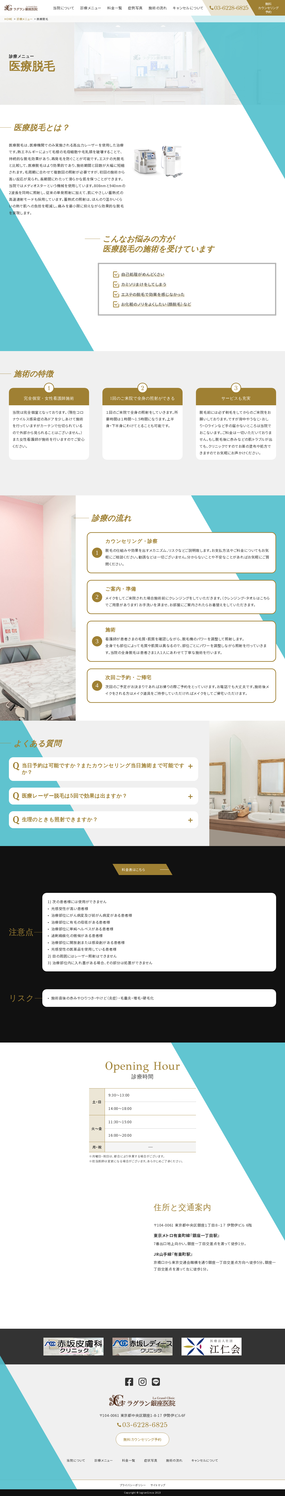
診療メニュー (25, 19)
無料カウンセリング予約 (142, 1439)
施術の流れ (174, 1460)
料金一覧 (128, 1460)
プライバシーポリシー (133, 1485)
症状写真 (150, 1460)
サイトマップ (158, 1485)
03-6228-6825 (145, 1425)
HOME (8, 19)
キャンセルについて (204, 1460)
